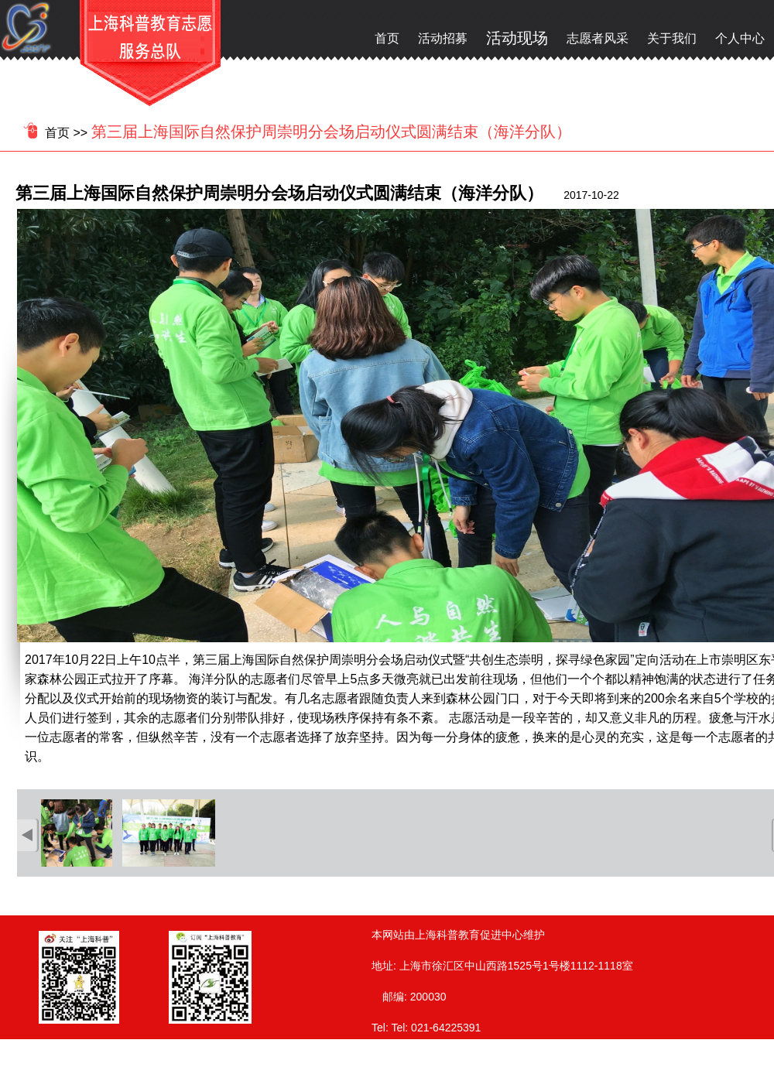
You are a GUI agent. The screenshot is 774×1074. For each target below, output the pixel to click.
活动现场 (517, 37)
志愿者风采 (597, 38)
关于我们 (672, 38)
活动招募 (442, 38)
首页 (387, 38)
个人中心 (740, 38)
